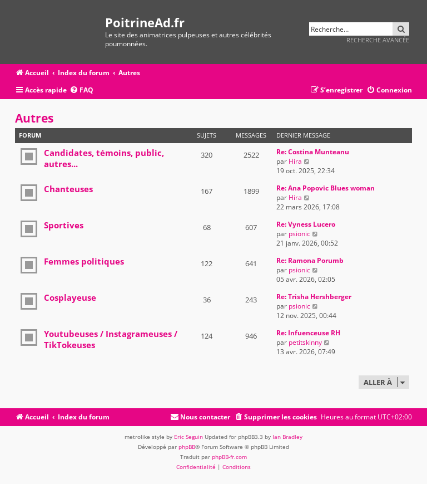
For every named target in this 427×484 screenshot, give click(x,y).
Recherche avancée (377, 40)
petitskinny (305, 342)
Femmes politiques (84, 261)
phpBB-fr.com (229, 457)
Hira (295, 161)
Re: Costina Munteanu (312, 152)
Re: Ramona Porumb (310, 260)
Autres (34, 118)
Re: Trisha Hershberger (313, 296)
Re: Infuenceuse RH (308, 333)
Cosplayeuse (70, 297)
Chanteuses (68, 188)
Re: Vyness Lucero (305, 224)
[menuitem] (81, 90)
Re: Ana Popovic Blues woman (325, 188)
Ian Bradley (287, 437)
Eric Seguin (188, 437)
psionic (299, 233)
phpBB (186, 447)
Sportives (63, 225)
